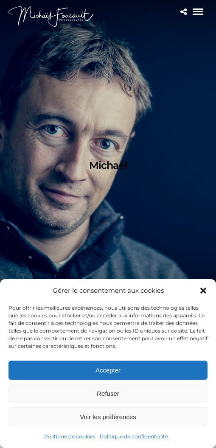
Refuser (108, 393)
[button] (203, 290)
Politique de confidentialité (134, 436)
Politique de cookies (69, 436)
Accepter (108, 370)
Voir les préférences (108, 416)
